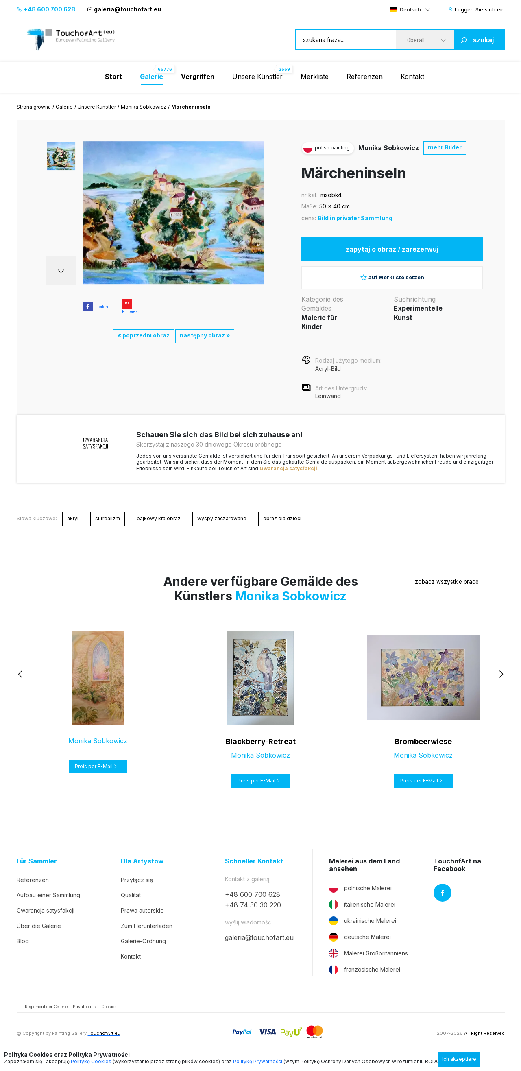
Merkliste (315, 76)
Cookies (108, 1015)
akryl (72, 527)
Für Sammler (37, 870)
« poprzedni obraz (144, 335)
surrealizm (107, 527)
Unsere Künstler (257, 76)
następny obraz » (205, 335)
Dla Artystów (142, 870)
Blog (23, 949)
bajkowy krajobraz (159, 527)
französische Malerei (364, 978)
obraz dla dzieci (282, 527)
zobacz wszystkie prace (423, 590)
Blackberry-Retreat (261, 750)
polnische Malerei (360, 897)
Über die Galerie (39, 934)
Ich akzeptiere (459, 1059)
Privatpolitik (84, 1015)
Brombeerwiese (423, 750)
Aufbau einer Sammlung (48, 903)
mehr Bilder (445, 147)
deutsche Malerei (360, 946)
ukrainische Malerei (362, 929)
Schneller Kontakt (254, 870)
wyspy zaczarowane (221, 527)
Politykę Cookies (91, 1061)
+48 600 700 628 (46, 9)
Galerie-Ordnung (143, 949)
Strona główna (34, 107)
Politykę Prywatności (257, 1061)
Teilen (95, 306)
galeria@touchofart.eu (124, 9)
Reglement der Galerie (46, 1015)
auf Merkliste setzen (392, 283)
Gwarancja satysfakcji (288, 477)
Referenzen (365, 76)
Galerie (64, 107)
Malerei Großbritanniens (368, 962)
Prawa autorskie (142, 919)
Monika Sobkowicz (143, 107)
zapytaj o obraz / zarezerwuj (392, 251)
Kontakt (412, 76)
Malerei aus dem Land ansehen (364, 874)
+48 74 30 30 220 (253, 914)
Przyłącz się (137, 888)
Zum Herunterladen (146, 934)
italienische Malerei (362, 913)
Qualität (131, 903)
